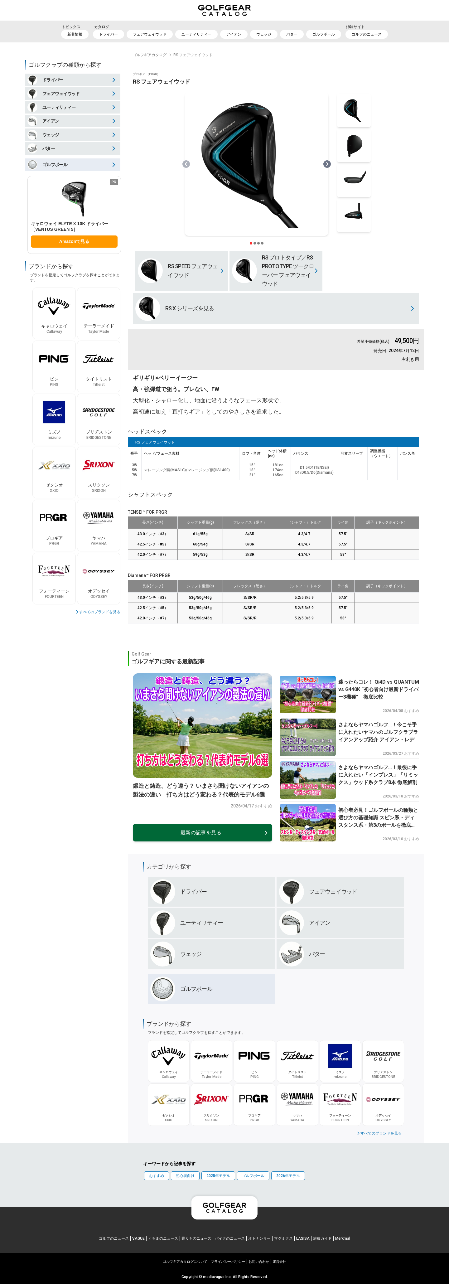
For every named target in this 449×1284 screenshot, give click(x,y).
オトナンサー (259, 1238)
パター (291, 34)
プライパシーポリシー (228, 1262)
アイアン (233, 34)
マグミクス (283, 1238)
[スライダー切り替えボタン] (251, 243)
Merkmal (342, 1238)
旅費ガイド (322, 1238)
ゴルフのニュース (367, 34)
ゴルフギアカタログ (150, 55)
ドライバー (108, 34)
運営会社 (279, 1262)
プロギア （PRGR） (146, 74)
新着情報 (74, 34)
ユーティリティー (196, 34)
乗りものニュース (196, 1238)
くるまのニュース (163, 1238)
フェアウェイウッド (150, 34)
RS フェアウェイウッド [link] (193, 55)
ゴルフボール (323, 34)
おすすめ (156, 1176)
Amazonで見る (74, 241)
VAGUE (138, 1238)
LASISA (303, 1238)
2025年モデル (218, 1176)
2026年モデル (288, 1176)
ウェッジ (263, 34)
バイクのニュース (230, 1238)
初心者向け (185, 1176)
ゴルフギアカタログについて (185, 1262)
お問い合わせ (259, 1262)
